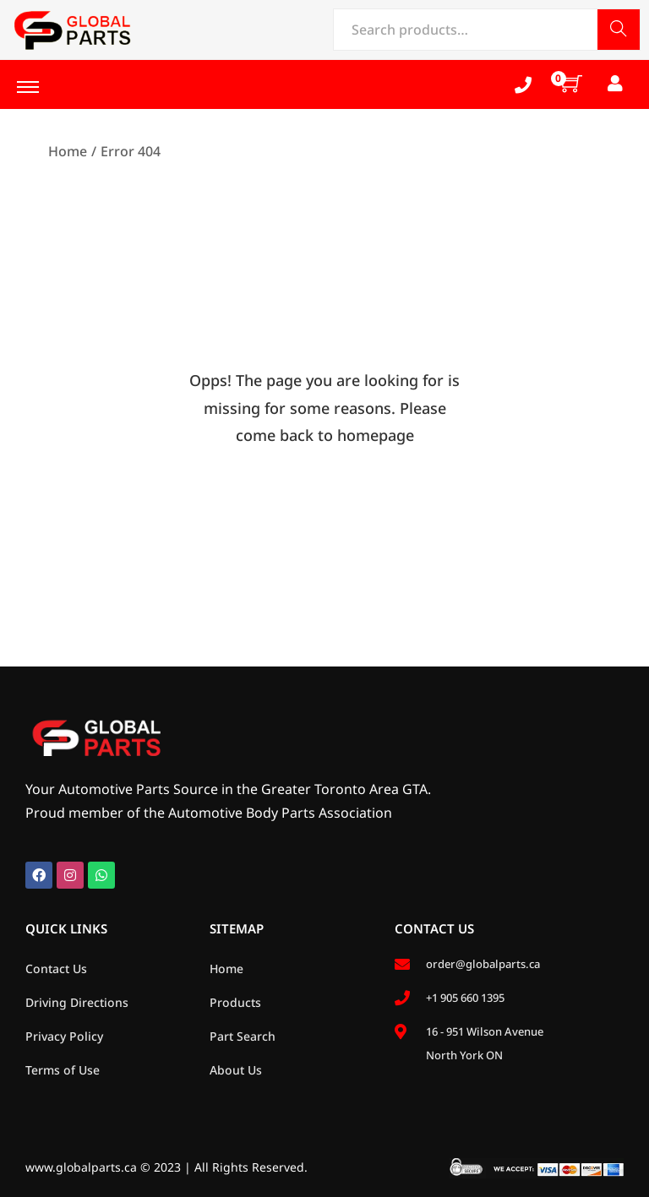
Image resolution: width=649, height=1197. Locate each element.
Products (235, 1002)
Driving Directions (76, 1002)
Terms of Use (62, 1070)
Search (618, 31)
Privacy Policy (64, 1036)
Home (67, 151)
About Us (236, 1070)
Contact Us (56, 968)
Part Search (242, 1036)
